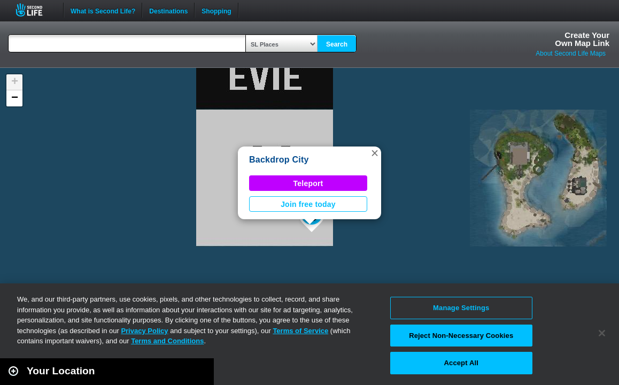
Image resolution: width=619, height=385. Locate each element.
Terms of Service (300, 331)
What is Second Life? (103, 10)
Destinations (168, 10)
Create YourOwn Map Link (582, 39)
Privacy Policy (144, 331)
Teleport (308, 183)
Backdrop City (279, 159)
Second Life (35, 10)
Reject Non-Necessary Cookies (461, 336)
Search (336, 44)
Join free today (308, 204)
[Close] (602, 333)
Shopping (216, 10)
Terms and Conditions (167, 341)
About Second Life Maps (571, 53)
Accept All (461, 363)
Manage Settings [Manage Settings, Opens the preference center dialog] (461, 308)
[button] (374, 153)
